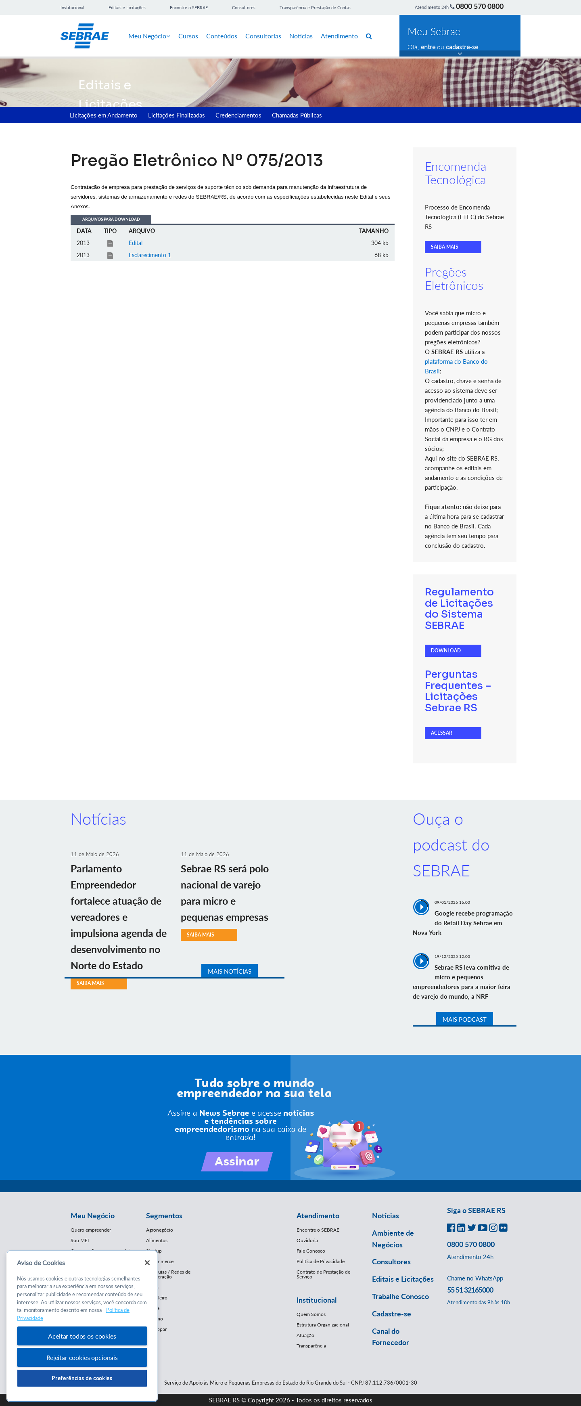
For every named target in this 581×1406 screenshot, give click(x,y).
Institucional (72, 7)
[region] (82, 1326)
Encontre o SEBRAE (189, 7)
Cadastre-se (391, 1313)
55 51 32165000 (470, 1289)
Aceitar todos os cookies (82, 1336)
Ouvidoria (307, 1240)
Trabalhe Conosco (400, 1296)
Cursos (188, 36)
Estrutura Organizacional (323, 1325)
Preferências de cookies (82, 1378)
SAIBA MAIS (444, 247)
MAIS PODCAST (465, 1019)
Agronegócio (159, 1230)
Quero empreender (91, 1230)
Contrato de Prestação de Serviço (323, 1274)
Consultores (243, 7)
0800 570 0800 (480, 6)
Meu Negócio (149, 36)
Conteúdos (221, 36)
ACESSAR (441, 733)
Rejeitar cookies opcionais (82, 1357)
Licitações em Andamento (104, 115)
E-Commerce (159, 1261)
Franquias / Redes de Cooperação (168, 1274)
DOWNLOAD (446, 650)
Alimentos (156, 1240)
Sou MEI (80, 1240)
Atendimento (339, 36)
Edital (135, 242)
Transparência (311, 1346)
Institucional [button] (316, 1299)
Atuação (305, 1335)
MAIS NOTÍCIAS (229, 971)
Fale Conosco (311, 1251)
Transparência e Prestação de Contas (315, 7)
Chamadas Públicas (297, 115)
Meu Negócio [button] (93, 1215)
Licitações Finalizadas (176, 115)
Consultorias (263, 36)
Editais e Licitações (127, 7)
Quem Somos (311, 1314)
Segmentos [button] (164, 1215)
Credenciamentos (238, 115)
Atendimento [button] (318, 1215)
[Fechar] (147, 1263)
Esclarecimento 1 (150, 254)
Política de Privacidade (321, 1261)
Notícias (301, 36)
